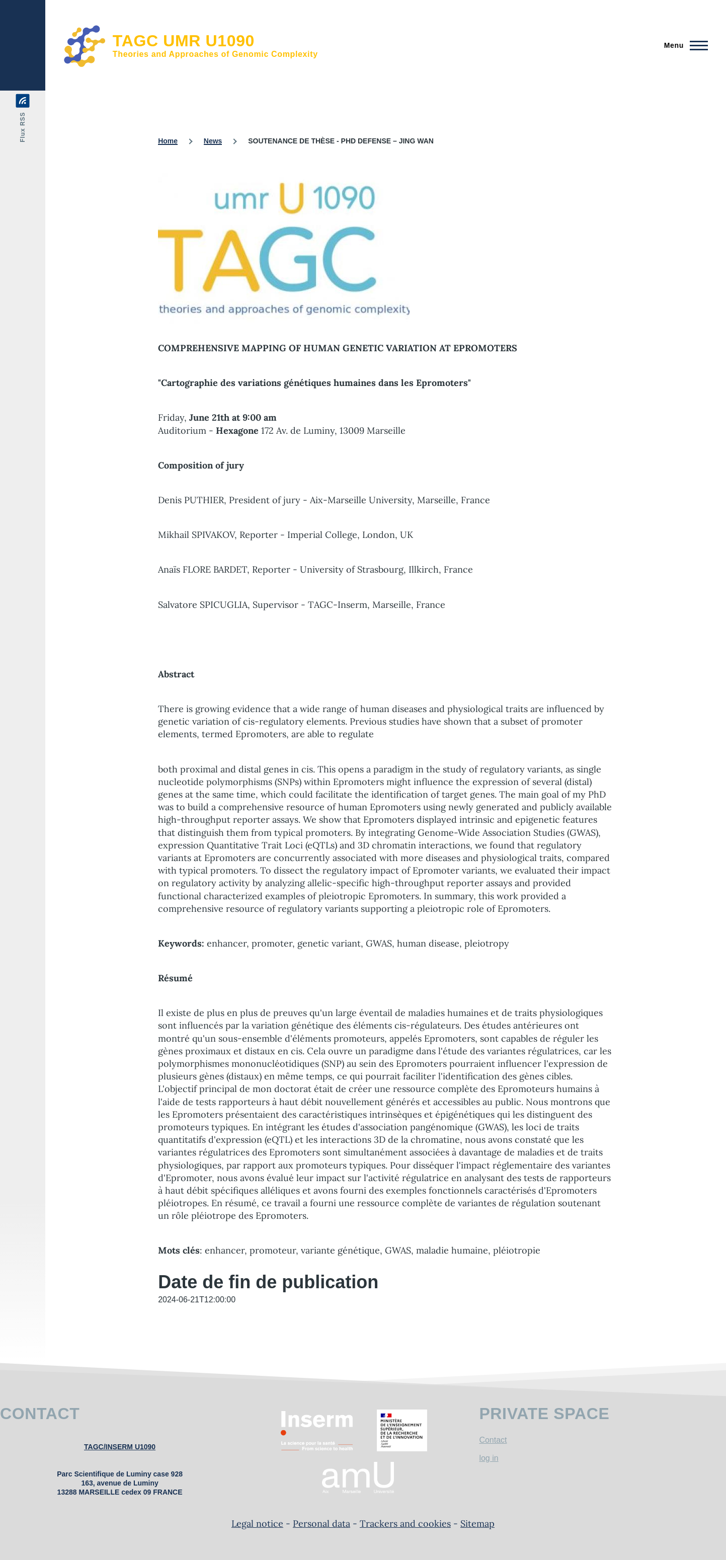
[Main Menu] (683, 45)
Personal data (321, 1523)
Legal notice (257, 1523)
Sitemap (477, 1523)
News (213, 141)
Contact (493, 1440)
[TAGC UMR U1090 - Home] (190, 45)
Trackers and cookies (405, 1523)
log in (488, 1458)
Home (168, 141)
